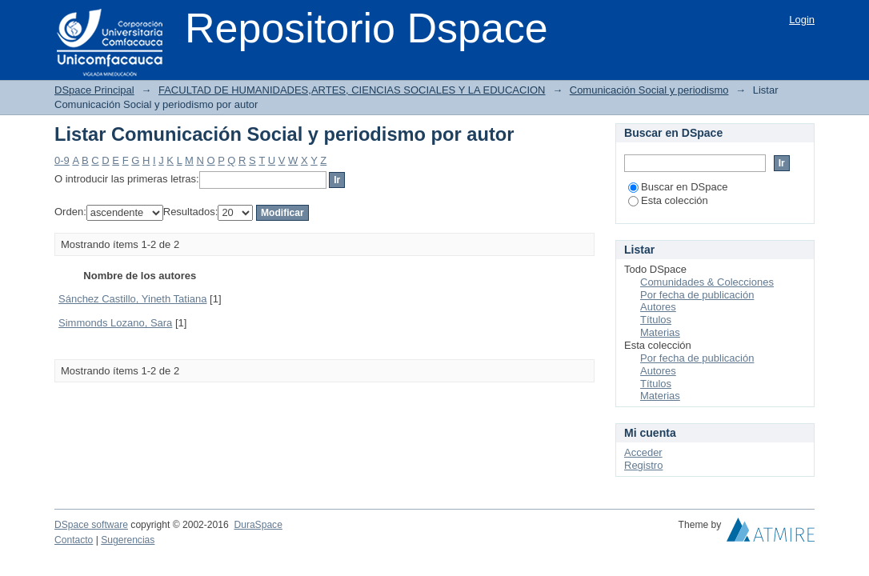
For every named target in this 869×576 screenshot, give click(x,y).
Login (802, 20)
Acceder (643, 452)
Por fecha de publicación (697, 295)
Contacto (73, 540)
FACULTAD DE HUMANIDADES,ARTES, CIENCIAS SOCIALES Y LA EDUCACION (352, 90)
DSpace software (91, 524)
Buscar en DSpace (677, 187)
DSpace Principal (94, 90)
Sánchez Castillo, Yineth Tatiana (132, 299)
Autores (658, 307)
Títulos (655, 320)
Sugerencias (127, 540)
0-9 (62, 160)
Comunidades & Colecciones (707, 282)
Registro (643, 465)
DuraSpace (258, 524)
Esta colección (668, 200)
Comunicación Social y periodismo (649, 90)
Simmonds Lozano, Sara (115, 323)
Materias (660, 332)
